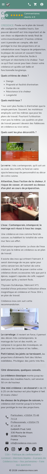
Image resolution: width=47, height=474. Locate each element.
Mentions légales (22, 457)
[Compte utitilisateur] (42, 4)
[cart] (35, 4)
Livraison (6, 457)
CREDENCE (7, 25)
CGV (7, 454)
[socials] (6, 449)
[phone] (23, 417)
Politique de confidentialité (26, 454)
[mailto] (23, 443)
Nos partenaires (28, 461)
